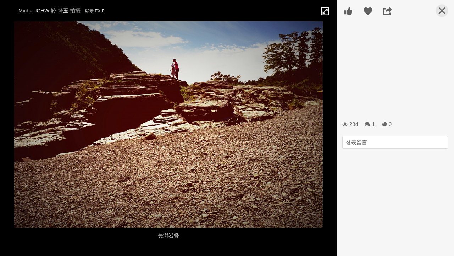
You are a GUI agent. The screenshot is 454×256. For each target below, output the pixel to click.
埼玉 (63, 10)
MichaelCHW (34, 10)
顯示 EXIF (94, 11)
